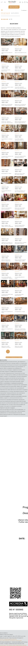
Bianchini (3, 50)
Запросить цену (5, 48)
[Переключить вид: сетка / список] (2, 10)
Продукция (5, 13)
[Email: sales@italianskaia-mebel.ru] (20, 2)
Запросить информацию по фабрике (14, 357)
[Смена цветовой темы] (22, 2)
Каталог (2, 2)
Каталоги (15, 13)
